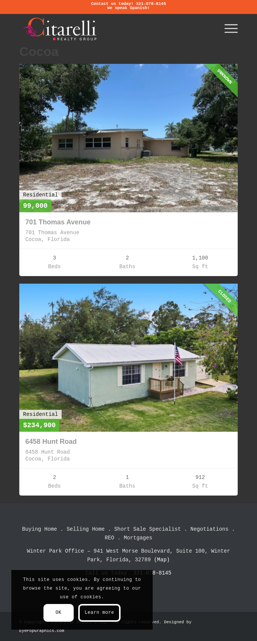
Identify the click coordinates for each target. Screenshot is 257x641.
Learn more (99, 612)
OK (59, 612)
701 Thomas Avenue (58, 222)
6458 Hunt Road (51, 441)
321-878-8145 (151, 4)
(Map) (162, 560)
